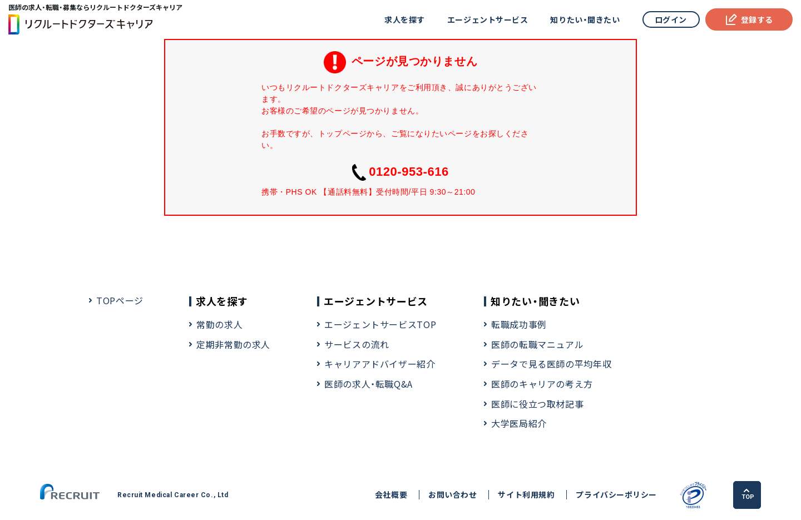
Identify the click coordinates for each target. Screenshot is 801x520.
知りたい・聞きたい (585, 19)
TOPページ (120, 300)
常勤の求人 (219, 324)
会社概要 (391, 494)
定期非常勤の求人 (233, 344)
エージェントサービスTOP (380, 324)
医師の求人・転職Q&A (368, 383)
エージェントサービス (487, 19)
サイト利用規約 (526, 494)
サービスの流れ (356, 344)
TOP (747, 494)
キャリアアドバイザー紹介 (380, 363)
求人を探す (404, 19)
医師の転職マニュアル (537, 344)
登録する (749, 19)
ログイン (671, 19)
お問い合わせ (452, 494)
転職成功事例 (519, 324)
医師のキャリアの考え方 (542, 383)
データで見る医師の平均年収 (551, 363)
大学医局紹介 (519, 423)
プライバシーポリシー (616, 494)
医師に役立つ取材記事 (537, 403)
